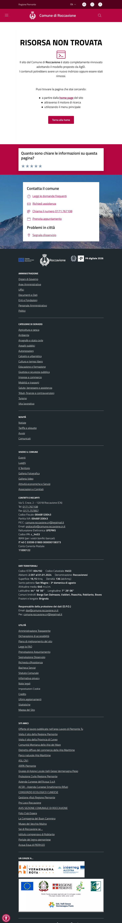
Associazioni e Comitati (31, 489)
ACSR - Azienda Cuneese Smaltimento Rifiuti (43, 787)
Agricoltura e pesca (28, 330)
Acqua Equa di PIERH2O (31, 845)
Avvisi (21, 433)
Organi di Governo (28, 279)
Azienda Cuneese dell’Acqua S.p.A (36, 782)
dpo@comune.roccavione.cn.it (42, 610)
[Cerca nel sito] (100, 15)
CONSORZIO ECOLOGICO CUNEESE (38, 792)
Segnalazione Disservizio (31, 657)
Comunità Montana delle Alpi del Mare (39, 745)
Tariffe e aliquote (27, 428)
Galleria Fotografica (29, 473)
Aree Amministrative (29, 284)
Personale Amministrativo (32, 305)
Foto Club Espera (27, 813)
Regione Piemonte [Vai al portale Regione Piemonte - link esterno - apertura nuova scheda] (27, 4)
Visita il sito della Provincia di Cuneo (37, 739)
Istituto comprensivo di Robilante (36, 834)
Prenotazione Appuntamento (34, 652)
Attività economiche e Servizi (34, 484)
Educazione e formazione (32, 367)
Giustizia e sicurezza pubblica (34, 372)
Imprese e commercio (30, 377)
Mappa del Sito (26, 710)
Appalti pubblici (26, 346)
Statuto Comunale (28, 673)
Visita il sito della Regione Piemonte (38, 734)
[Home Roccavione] (51, 15)
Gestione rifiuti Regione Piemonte (36, 797)
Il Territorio (24, 468)
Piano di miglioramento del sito (35, 641)
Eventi (22, 458)
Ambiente (23, 335)
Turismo (22, 398)
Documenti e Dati (27, 295)
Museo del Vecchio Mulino (32, 824)
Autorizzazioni (26, 351)
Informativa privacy (29, 678)
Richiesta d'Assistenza (30, 662)
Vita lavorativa (26, 404)
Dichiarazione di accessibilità (33, 636)
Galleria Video (25, 479)
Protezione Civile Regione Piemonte (37, 776)
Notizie (22, 423)
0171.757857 (31, 511)
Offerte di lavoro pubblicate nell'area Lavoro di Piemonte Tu (50, 729)
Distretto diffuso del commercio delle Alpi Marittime (46, 750)
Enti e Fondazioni (27, 300)
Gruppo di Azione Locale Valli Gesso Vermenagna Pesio (48, 771)
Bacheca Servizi (27, 668)
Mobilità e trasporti (28, 382)
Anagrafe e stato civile (30, 340)
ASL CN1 (23, 760)
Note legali (24, 683)
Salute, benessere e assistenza (35, 388)
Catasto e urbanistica (30, 356)
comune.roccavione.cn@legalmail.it (44, 522)
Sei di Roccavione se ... (30, 829)
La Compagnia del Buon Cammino (36, 818)
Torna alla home (61, 120)
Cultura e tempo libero (30, 361)
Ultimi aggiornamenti (29, 699)
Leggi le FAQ (25, 647)
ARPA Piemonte (27, 766)
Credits (22, 694)
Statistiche (24, 704)
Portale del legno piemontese (34, 840)
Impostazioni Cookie (29, 689)
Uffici (21, 290)
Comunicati (24, 438)
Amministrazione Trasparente (34, 631)
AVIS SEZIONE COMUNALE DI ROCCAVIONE (43, 808)
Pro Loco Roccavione (29, 803)
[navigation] (7, 15)
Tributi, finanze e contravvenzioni (36, 393)
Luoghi (22, 463)
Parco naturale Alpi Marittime (34, 755)
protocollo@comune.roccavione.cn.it (45, 526)
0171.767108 (30, 507)
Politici (22, 311)
